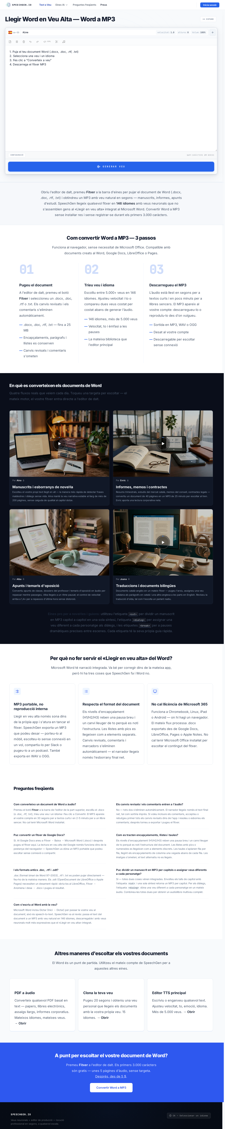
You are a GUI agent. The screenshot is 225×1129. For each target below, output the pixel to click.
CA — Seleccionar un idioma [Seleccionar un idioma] (188, 1115)
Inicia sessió (210, 5)
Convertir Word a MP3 (111, 1087)
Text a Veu (45, 4)
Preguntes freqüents (84, 4)
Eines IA (61, 4)
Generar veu (111, 167)
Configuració (16, 155)
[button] (88, 32)
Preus (103, 4)
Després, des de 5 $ (110, 1076)
